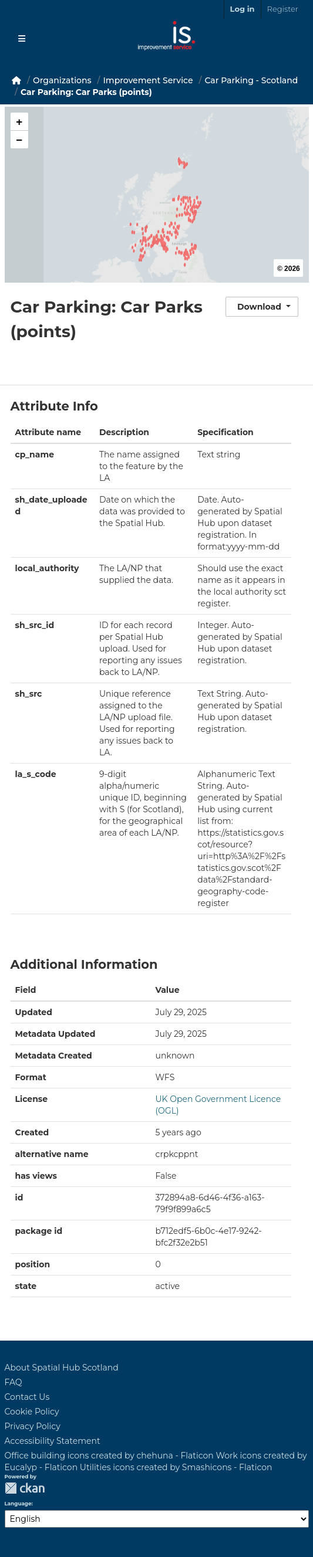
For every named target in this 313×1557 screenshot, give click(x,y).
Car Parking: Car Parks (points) (86, 92)
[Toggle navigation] (22, 38)
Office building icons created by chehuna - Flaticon (109, 1455)
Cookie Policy (32, 1411)
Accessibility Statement (52, 1441)
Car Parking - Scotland (251, 80)
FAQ (13, 1382)
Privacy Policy (32, 1426)
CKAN (25, 1488)
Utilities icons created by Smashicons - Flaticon (176, 1467)
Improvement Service (148, 80)
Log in (242, 8)
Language (18, 1504)
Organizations (62, 80)
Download (259, 306)
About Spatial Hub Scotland (62, 1367)
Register (282, 8)
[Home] (16, 80)
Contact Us (27, 1397)
